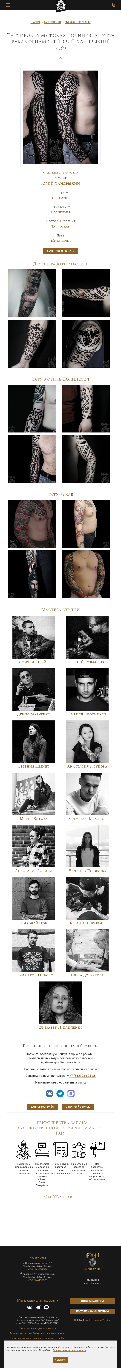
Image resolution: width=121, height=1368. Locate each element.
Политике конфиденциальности (69, 1350)
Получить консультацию (92, 1311)
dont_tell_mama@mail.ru (98, 1320)
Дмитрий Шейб (34, 662)
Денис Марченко (33, 714)
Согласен (60, 1359)
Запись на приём (42, 1106)
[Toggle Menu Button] (8, 5)
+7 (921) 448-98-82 (37, 1280)
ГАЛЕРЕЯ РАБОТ (52, 22)
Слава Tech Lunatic (34, 975)
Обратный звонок (78, 1106)
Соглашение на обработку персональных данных (37, 1333)
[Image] (32, 293)
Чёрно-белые (60, 240)
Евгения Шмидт (33, 766)
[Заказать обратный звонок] (113, 5)
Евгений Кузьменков (87, 662)
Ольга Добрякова (87, 975)
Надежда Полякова (87, 871)
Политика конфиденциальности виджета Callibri (37, 1338)
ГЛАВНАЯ (35, 22)
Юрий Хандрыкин (60, 183)
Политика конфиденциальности (38, 1328)
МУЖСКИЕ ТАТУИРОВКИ (77, 22)
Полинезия (60, 212)
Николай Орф (34, 923)
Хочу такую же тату (60, 250)
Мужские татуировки (60, 172)
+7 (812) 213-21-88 (82, 1076)
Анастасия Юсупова (87, 766)
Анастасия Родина (33, 871)
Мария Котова (34, 819)
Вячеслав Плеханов (87, 819)
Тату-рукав (60, 226)
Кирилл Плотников (87, 714)
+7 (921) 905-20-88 (37, 1269)
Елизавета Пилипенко (60, 1027)
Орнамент (60, 198)
